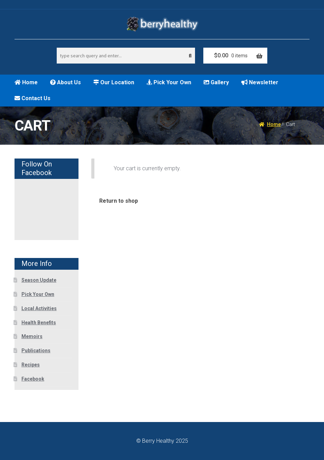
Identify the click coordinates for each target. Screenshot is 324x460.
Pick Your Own (169, 82)
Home (26, 82)
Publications (35, 350)
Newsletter (259, 82)
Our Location (113, 82)
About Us (65, 82)
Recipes (30, 364)
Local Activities (39, 308)
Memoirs (32, 336)
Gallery (216, 82)
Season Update (38, 280)
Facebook (32, 379)
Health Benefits (38, 322)
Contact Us (32, 98)
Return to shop (118, 201)
